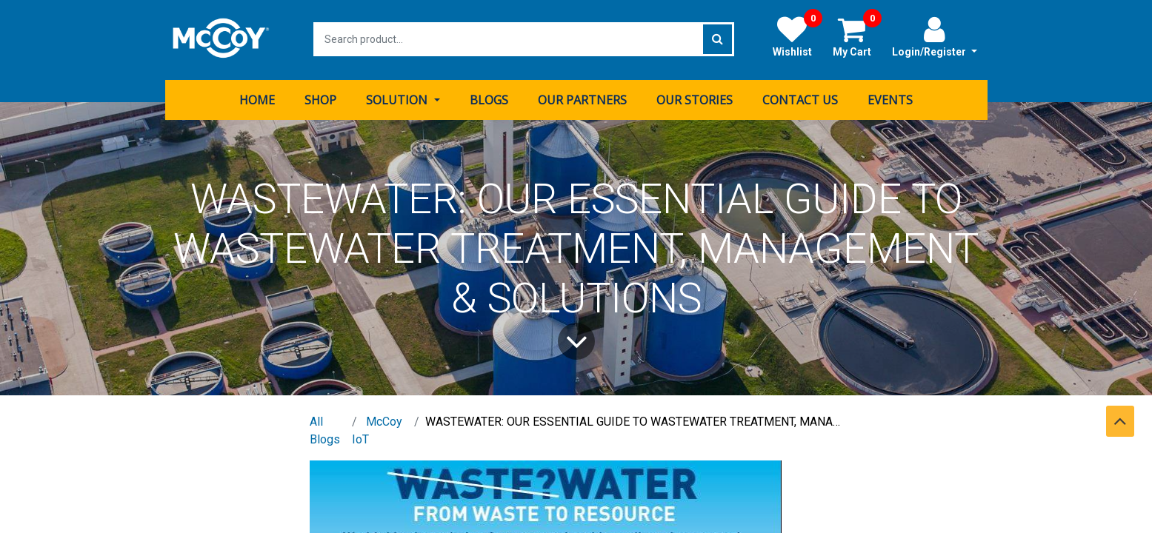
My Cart (857, 36)
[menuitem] (257, 98)
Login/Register (934, 36)
